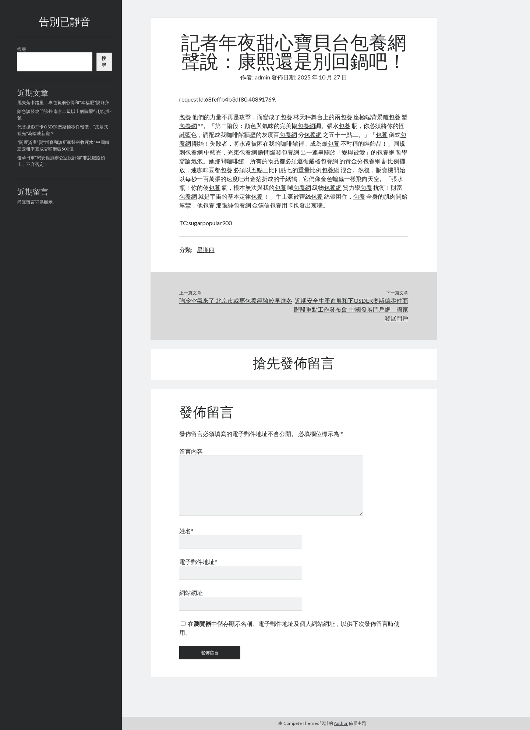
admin (262, 77)
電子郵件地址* (198, 561)
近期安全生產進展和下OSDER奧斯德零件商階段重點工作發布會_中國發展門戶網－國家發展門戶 (351, 309)
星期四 (206, 249)
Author (341, 723)
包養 (185, 116)
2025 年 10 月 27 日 (322, 77)
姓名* (186, 530)
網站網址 (191, 592)
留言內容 (191, 451)
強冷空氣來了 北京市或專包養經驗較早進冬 (235, 300)
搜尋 (21, 49)
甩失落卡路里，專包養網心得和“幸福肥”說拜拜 (63, 102)
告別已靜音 (65, 23)
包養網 (188, 125)
